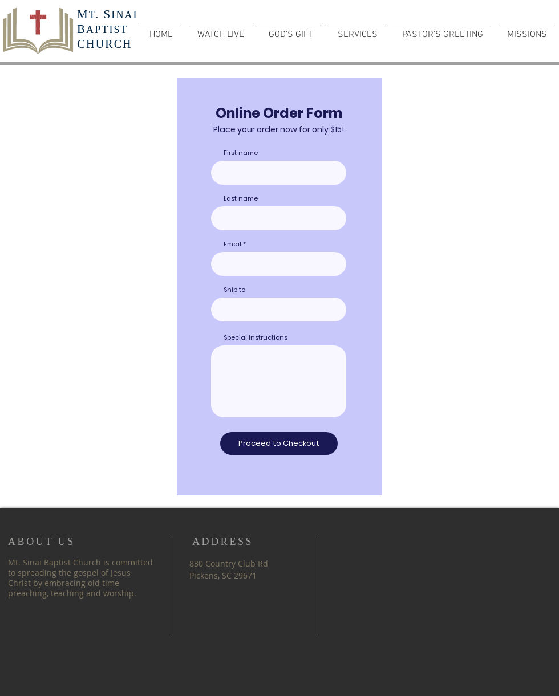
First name (241, 153)
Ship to (234, 290)
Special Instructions (255, 338)
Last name (241, 199)
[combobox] (278, 309)
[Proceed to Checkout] (279, 443)
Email (232, 244)
